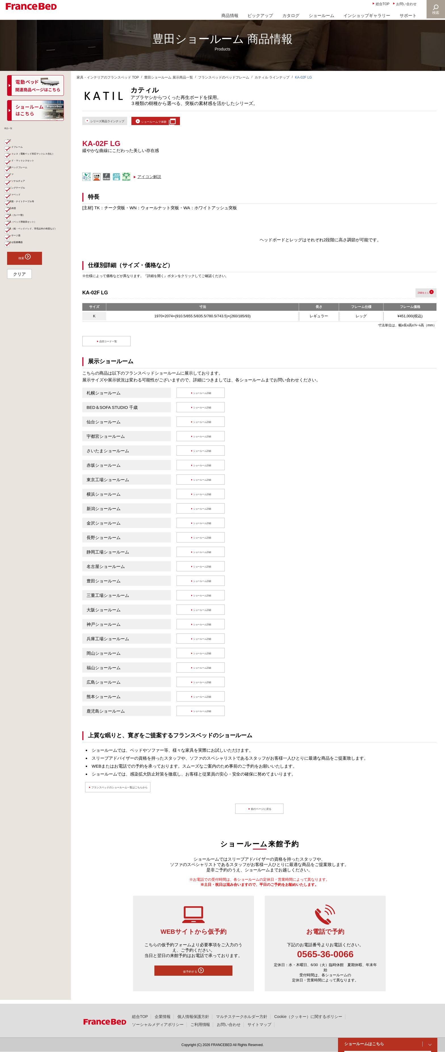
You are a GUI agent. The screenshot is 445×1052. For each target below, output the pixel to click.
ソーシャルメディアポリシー (158, 1024)
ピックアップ (260, 15)
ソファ (17, 202)
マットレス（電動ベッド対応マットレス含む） (37, 168)
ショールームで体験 (182, 122)
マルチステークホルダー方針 (242, 1016)
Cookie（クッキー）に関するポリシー (308, 1016)
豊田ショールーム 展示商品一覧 (168, 77)
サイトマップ (259, 1024)
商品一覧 (16, 131)
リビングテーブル (27, 224)
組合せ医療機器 (25, 315)
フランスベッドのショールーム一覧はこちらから (142, 791)
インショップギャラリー (366, 15)
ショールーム (321, 15)
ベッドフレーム (25, 154)
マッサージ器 (23, 305)
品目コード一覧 (109, 345)
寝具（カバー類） (27, 267)
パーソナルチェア (27, 213)
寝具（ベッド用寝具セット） (37, 278)
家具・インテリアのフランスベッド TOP (108, 77)
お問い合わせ (406, 4)
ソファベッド (23, 235)
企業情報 (163, 1016)
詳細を (411, 297)
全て (15, 143)
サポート (408, 15)
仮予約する (193, 975)
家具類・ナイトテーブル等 (35, 246)
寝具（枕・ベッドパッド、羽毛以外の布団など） (37, 291)
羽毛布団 (19, 256)
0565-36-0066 (325, 958)
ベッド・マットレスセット (35, 181)
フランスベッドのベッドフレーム (223, 77)
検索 (435, 12)
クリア (19, 349)
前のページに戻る (262, 812)
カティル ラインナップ (272, 77)
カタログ (290, 15)
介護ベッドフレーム (29, 192)
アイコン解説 (149, 180)
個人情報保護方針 (193, 1016)
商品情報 (229, 15)
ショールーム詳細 (203, 397)
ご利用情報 (200, 1024)
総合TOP (382, 4)
